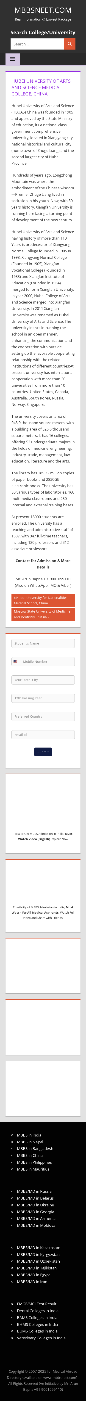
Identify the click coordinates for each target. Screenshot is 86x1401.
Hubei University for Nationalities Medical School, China (40, 600)
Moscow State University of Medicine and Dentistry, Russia (42, 613)
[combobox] (17, 661)
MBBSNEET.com (43, 10)
